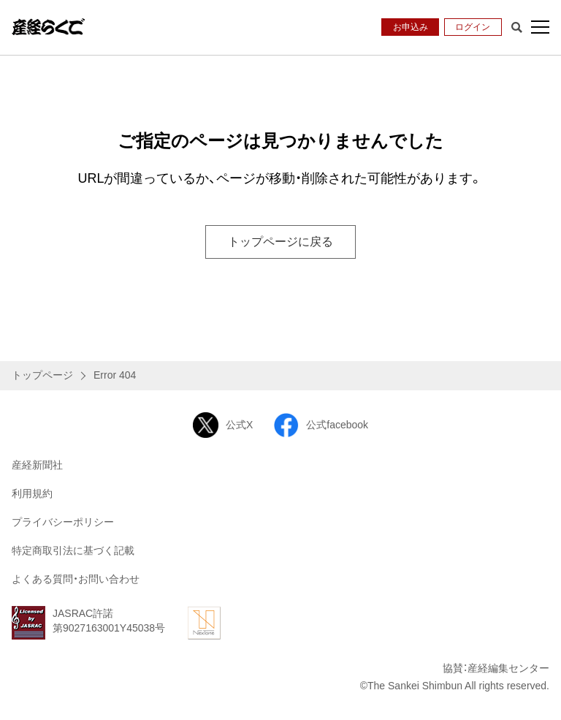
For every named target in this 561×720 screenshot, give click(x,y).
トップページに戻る (280, 241)
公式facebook (320, 425)
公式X (223, 425)
